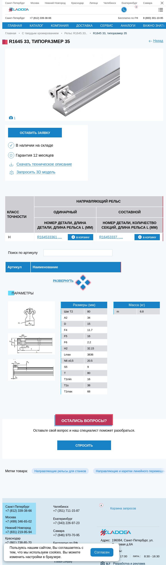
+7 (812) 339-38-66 (18, 510)
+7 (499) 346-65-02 (18, 521)
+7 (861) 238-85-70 (18, 542)
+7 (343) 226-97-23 (66, 523)
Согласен (102, 552)
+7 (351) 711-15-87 (66, 510)
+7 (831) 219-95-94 (18, 532)
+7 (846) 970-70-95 (66, 535)
